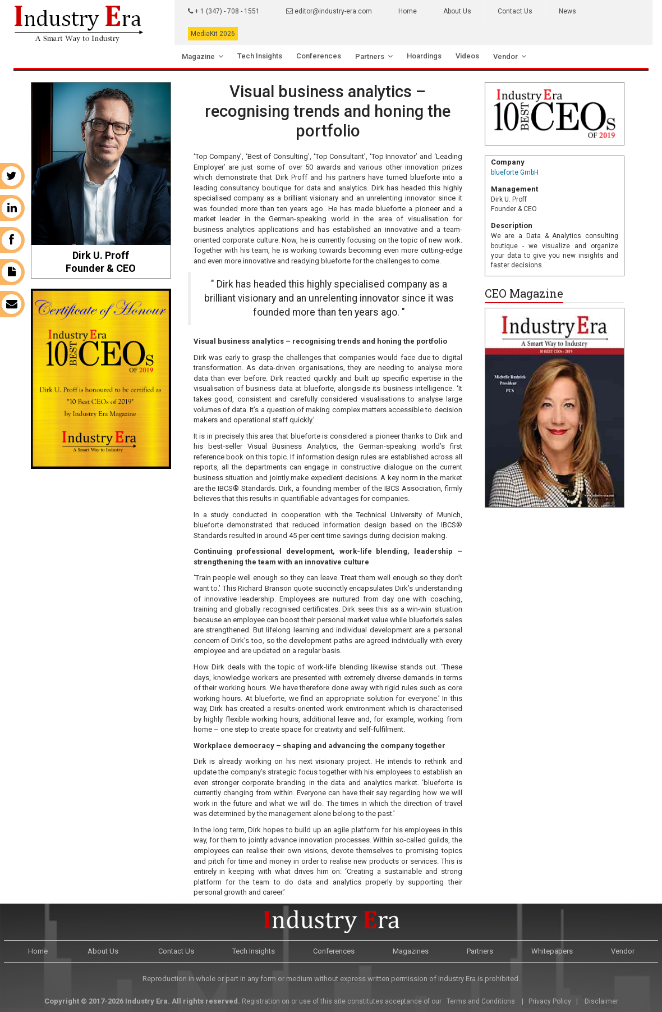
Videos (467, 56)
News (567, 11)
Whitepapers (552, 951)
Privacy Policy (550, 1001)
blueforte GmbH (515, 172)
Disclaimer (601, 1001)
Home (407, 11)
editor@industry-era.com (329, 11)
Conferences (318, 56)
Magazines (411, 951)
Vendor (505, 56)
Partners (369, 56)
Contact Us (515, 11)
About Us (457, 11)
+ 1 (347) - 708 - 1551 (224, 11)
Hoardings (424, 56)
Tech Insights (259, 56)
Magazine (198, 56)
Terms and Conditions (480, 1001)
